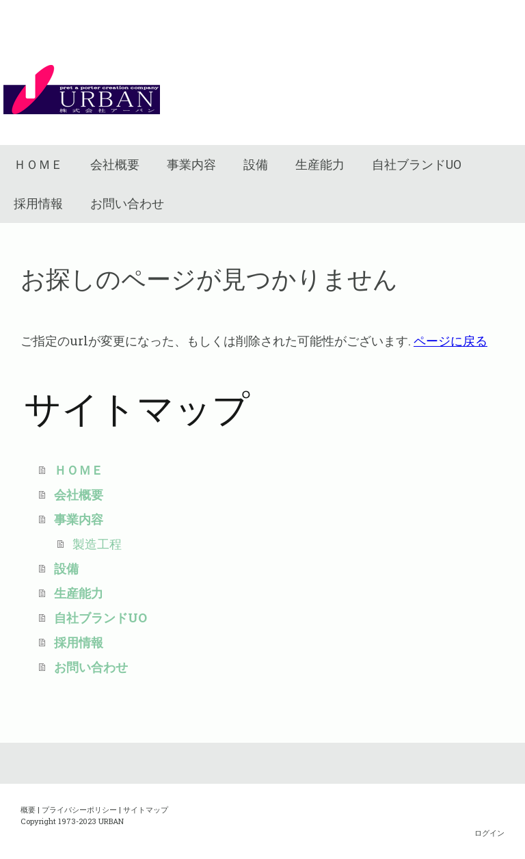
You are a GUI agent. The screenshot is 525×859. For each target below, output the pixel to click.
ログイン (489, 833)
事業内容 (191, 164)
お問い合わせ (127, 203)
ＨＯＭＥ (38, 164)
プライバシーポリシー (79, 809)
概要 (28, 809)
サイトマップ (145, 809)
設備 (255, 164)
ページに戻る (450, 340)
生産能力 (320, 164)
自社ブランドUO (416, 164)
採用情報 (38, 203)
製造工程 (97, 544)
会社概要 (114, 164)
